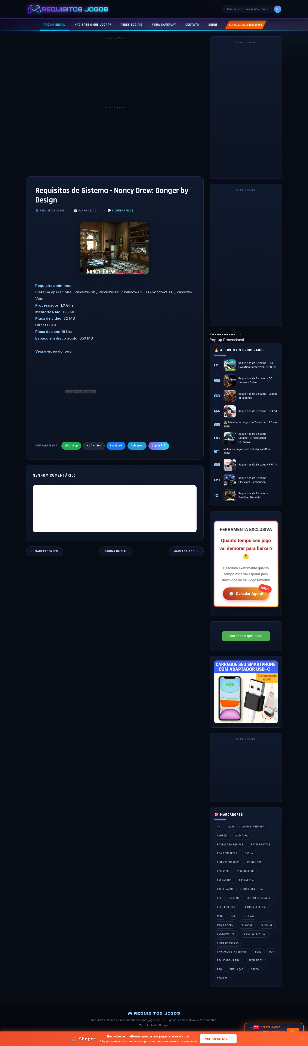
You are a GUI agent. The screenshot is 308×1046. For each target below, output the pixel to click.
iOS (233, 916)
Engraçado (224, 880)
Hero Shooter (226, 907)
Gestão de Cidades (259, 898)
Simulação (237, 969)
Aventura (241, 835)
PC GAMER (247, 924)
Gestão (234, 898)
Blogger (163, 1025)
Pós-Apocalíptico (254, 933)
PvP (271, 951)
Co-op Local (255, 862)
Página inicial (115, 551)
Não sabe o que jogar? (246, 636)
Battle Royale (260, 844)
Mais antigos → (186, 551)
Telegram (137, 445)
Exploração (225, 889)
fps (219, 898)
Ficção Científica (251, 889)
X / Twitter (94, 445)
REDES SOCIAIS (131, 25)
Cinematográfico (228, 862)
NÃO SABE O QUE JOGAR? (93, 25)
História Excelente (255, 907)
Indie (220, 916)
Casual (249, 853)
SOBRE (213, 25)
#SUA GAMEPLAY (164, 25)
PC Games (267, 924)
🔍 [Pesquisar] (278, 9)
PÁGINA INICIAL (54, 25)
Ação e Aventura (253, 826)
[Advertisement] (115, 71)
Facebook (116, 445)
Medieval (248, 916)
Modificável (225, 924)
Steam (255, 969)
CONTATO (192, 25)
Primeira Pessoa (228, 942)
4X (219, 826)
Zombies (222, 978)
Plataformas (226, 933)
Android (222, 835)
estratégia (246, 880)
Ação (231, 826)
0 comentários (122, 211)
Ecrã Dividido (245, 871)
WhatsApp (71, 445)
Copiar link (159, 445)
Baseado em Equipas (230, 844)
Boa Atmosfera (227, 853)
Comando (223, 871)
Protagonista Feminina (232, 951)
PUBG (258, 951)
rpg (219, 969)
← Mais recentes (44, 551)
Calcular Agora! (245, 593)
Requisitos (256, 960)
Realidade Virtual (229, 960)
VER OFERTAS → (218, 1038)
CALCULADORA (245, 25)
